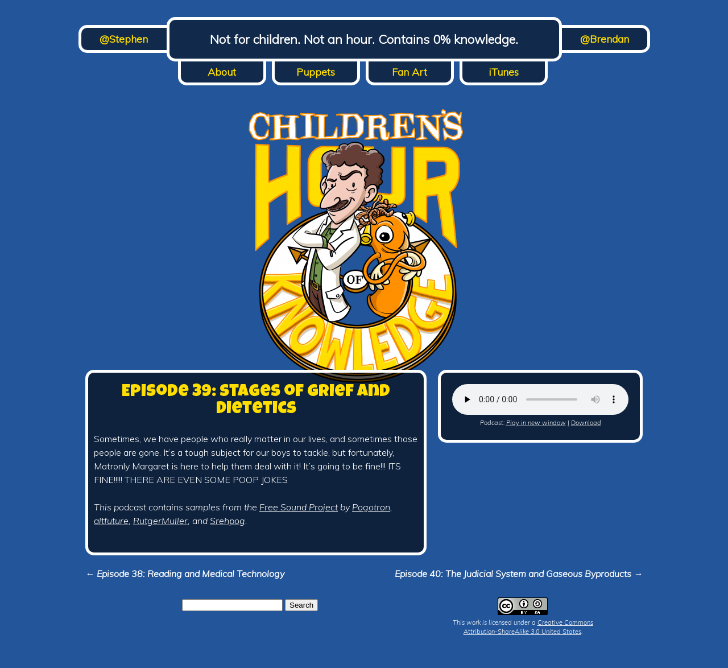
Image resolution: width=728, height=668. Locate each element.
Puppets (315, 72)
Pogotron (371, 507)
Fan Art (409, 72)
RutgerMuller (160, 520)
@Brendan (604, 39)
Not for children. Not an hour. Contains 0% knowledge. (364, 39)
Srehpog (227, 520)
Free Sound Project (298, 507)
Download (586, 423)
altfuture (111, 520)
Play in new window (536, 423)
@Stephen (124, 39)
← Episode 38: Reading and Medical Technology (184, 573)
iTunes (504, 72)
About (222, 72)
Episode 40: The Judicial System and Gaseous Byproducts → (519, 573)
